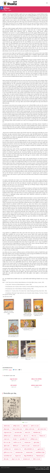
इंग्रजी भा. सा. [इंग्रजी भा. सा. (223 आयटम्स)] (35, 426)
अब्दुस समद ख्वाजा (13, 379)
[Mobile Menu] (47, 3)
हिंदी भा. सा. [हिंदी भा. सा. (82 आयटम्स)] (36, 459)
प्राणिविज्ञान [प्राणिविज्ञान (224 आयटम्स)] (33, 439)
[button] (1, 8)
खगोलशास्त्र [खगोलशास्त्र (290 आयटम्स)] (17, 436)
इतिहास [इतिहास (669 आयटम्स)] (6, 429)
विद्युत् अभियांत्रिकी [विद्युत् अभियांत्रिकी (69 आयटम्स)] (28, 456)
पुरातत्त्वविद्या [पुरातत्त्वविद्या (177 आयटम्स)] (23, 439)
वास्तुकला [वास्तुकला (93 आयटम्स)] (18, 456)
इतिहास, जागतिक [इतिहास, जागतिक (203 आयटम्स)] (17, 429)
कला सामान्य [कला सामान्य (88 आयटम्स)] (18, 432)
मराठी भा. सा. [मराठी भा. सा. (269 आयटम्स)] (26, 446)
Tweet (10, 369)
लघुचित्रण (9, 10)
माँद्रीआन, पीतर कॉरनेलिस (36, 379)
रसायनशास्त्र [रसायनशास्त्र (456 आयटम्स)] (19, 452)
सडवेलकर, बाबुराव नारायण (36, 385)
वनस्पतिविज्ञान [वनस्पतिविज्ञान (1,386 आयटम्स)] (40, 452)
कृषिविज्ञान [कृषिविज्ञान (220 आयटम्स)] (7, 436)
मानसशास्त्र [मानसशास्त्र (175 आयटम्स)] (17, 449)
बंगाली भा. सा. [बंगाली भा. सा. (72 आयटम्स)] (17, 442)
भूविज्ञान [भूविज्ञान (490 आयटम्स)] (6, 446)
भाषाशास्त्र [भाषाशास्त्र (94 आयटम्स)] (27, 442)
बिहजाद (4, 418)
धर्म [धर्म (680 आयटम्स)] (15, 439)
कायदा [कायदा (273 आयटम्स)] (27, 432)
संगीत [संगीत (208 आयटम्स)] (6, 459)
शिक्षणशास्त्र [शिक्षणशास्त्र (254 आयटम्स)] (39, 456)
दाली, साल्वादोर (14, 385)
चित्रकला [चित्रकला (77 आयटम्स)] (42, 436)
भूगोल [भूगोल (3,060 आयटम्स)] (36, 442)
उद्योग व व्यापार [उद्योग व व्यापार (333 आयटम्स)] (42, 429)
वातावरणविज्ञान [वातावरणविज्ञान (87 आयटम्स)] (8, 456)
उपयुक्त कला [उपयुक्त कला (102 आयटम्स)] (7, 432)
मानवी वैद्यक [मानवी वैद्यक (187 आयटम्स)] (7, 449)
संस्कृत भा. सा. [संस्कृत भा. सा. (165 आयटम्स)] (16, 459)
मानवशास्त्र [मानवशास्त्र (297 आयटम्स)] (36, 446)
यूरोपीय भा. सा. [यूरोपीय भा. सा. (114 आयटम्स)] (8, 452)
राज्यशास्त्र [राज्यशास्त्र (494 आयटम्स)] (29, 452)
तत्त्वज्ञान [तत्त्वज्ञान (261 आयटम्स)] (6, 439)
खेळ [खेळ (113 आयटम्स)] (26, 436)
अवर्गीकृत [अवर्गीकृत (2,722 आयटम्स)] (16, 426)
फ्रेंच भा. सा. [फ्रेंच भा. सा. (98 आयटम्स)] (7, 442)
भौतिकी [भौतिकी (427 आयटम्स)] (15, 446)
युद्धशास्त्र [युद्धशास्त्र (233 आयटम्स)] (40, 449)
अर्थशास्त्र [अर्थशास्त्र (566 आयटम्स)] (7, 426)
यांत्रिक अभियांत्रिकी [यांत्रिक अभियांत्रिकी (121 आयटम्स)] (29, 449)
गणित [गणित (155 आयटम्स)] (33, 436)
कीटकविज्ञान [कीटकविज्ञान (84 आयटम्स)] (36, 432)
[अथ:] (2, 10)
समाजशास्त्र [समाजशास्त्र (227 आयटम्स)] (26, 459)
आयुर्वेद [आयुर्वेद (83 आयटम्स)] (25, 426)
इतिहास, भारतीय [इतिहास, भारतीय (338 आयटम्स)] (29, 429)
